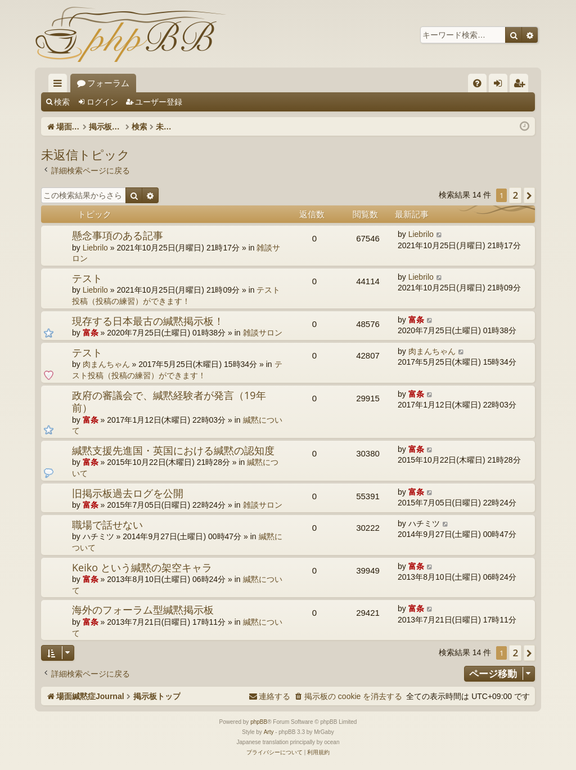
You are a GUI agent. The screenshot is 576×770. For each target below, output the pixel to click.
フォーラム (195, 83)
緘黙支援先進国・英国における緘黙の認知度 (173, 450)
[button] (529, 195)
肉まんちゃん (106, 364)
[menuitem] (477, 83)
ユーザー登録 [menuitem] (521, 85)
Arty (269, 732)
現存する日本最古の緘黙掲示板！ (148, 321)
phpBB (258, 722)
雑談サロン (262, 332)
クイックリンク (60, 85)
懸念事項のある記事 (117, 235)
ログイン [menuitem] (500, 85)
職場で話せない (107, 524)
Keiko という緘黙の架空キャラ (142, 567)
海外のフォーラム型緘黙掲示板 (143, 609)
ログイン (102, 101)
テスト (87, 278)
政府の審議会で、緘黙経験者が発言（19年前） (169, 401)
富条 (90, 332)
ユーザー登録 (158, 101)
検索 (62, 101)
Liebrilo (95, 247)
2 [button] (515, 195)
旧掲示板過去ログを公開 (127, 493)
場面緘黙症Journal (112, 83)
